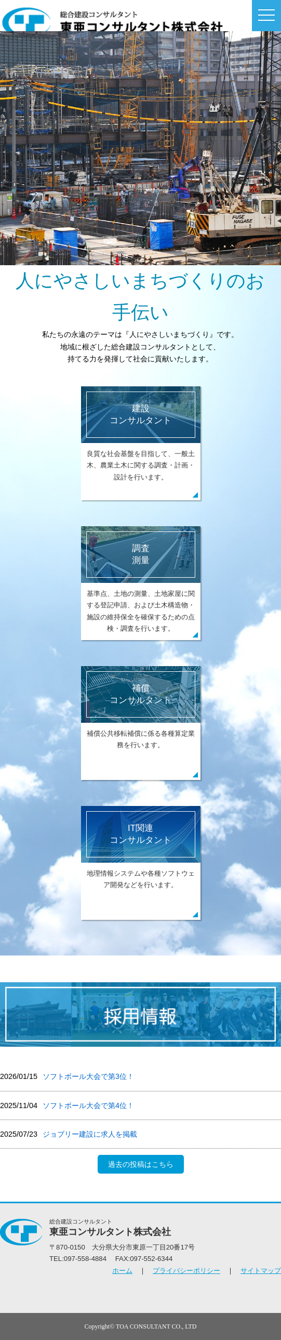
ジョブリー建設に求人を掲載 (90, 1134)
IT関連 (140, 834)
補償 (140, 694)
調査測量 (141, 554)
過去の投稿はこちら (140, 1164)
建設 (140, 415)
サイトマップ (260, 1270)
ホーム (122, 1270)
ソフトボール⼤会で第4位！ (88, 1105)
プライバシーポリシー (186, 1270)
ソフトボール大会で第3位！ (88, 1076)
